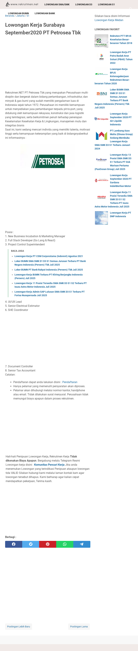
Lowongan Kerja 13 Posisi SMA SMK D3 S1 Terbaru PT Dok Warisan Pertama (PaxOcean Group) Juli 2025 (113, 161)
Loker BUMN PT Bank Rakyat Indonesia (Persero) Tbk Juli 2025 (49, 269)
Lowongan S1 (106, 4)
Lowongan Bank (45, 13)
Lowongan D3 (83, 4)
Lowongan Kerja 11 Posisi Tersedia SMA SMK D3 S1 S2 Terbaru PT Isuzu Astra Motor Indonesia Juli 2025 (113, 199)
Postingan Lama (79, 626)
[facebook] (13, 544)
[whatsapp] (64, 544)
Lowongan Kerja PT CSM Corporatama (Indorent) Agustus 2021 (49, 256)
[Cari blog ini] (131, 9)
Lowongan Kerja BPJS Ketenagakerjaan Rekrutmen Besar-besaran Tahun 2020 (112, 76)
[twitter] (30, 544)
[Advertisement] (47, 64)
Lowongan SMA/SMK (57, 4)
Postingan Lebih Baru (18, 626)
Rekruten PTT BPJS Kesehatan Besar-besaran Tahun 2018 (121, 39)
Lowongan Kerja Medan (109, 20)
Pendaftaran (69, 382)
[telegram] (81, 544)
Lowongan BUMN (18, 13)
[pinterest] (47, 544)
